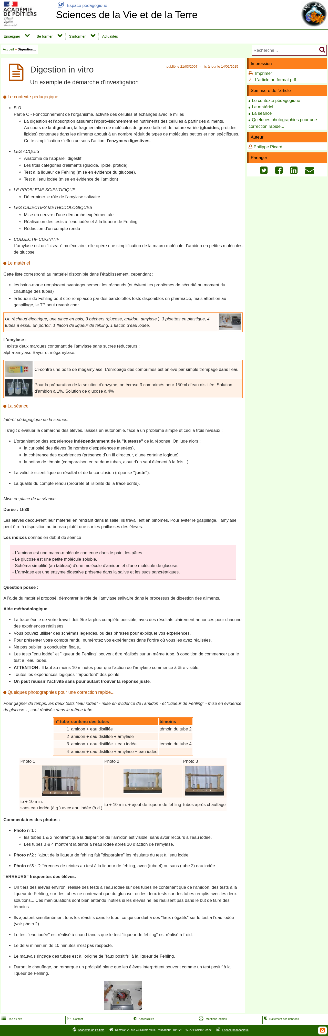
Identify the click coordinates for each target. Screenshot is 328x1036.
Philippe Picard (268, 146)
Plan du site (11, 1018)
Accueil (8, 49)
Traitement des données (281, 1018)
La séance (262, 113)
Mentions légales (212, 1018)
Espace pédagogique (81, 5)
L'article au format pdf (275, 79)
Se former (45, 36)
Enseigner (12, 36)
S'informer (77, 36)
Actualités (110, 36)
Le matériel (262, 106)
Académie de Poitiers (91, 1029)
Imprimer (263, 73)
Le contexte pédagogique (276, 100)
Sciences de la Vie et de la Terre (127, 14)
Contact (74, 1018)
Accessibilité (143, 1018)
